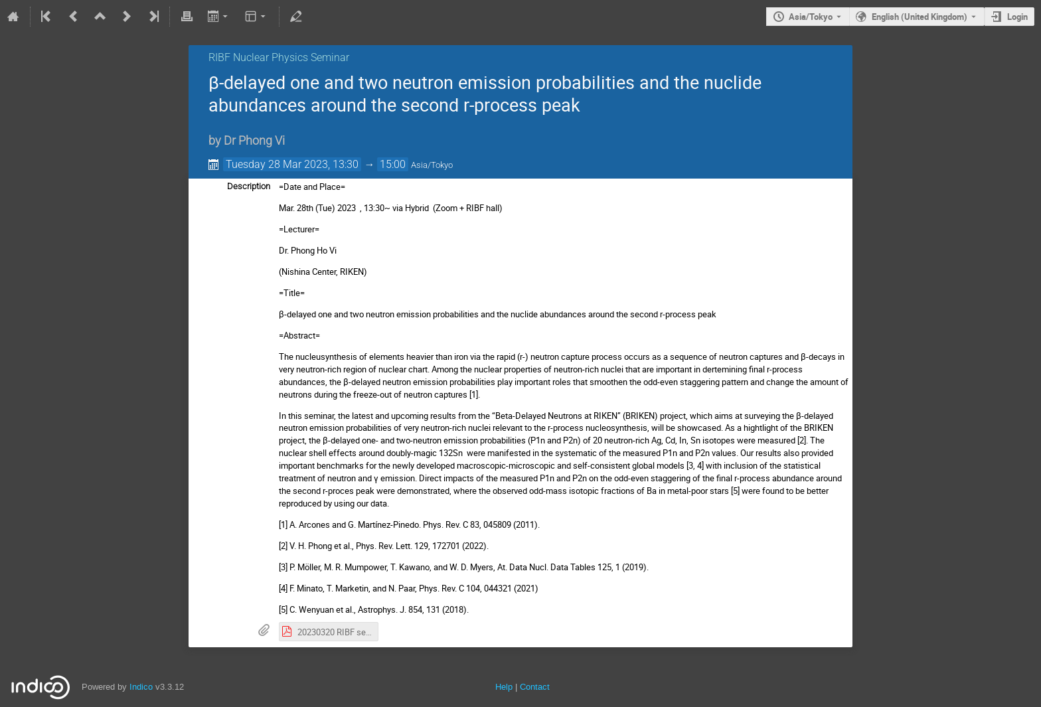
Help (504, 686)
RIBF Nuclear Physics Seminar (278, 57)
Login (1017, 17)
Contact (535, 686)
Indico (141, 686)
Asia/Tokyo (811, 17)
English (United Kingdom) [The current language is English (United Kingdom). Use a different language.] (919, 17)
